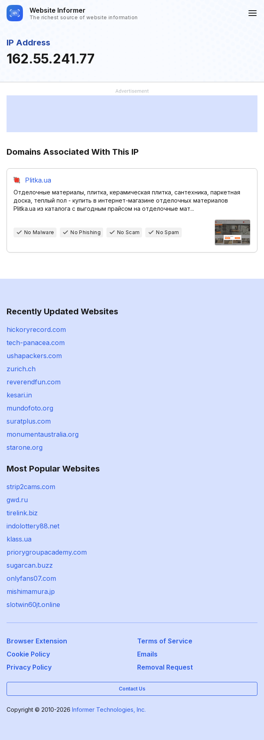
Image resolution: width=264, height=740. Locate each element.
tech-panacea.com (36, 342)
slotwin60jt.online (33, 604)
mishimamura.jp (31, 591)
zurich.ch (21, 369)
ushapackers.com (34, 356)
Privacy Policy (29, 667)
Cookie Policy (28, 654)
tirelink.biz (22, 513)
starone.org (25, 447)
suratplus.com (29, 421)
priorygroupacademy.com (47, 552)
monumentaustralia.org (43, 434)
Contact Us (132, 689)
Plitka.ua (38, 180)
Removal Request (165, 667)
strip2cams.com (31, 487)
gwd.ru (17, 500)
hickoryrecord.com (36, 329)
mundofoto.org (30, 408)
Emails (147, 654)
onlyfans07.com (31, 578)
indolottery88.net (33, 526)
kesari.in (19, 395)
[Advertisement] (132, 113)
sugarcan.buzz (30, 565)
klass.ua (19, 539)
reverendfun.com (34, 382)
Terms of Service (164, 641)
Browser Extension (37, 641)
